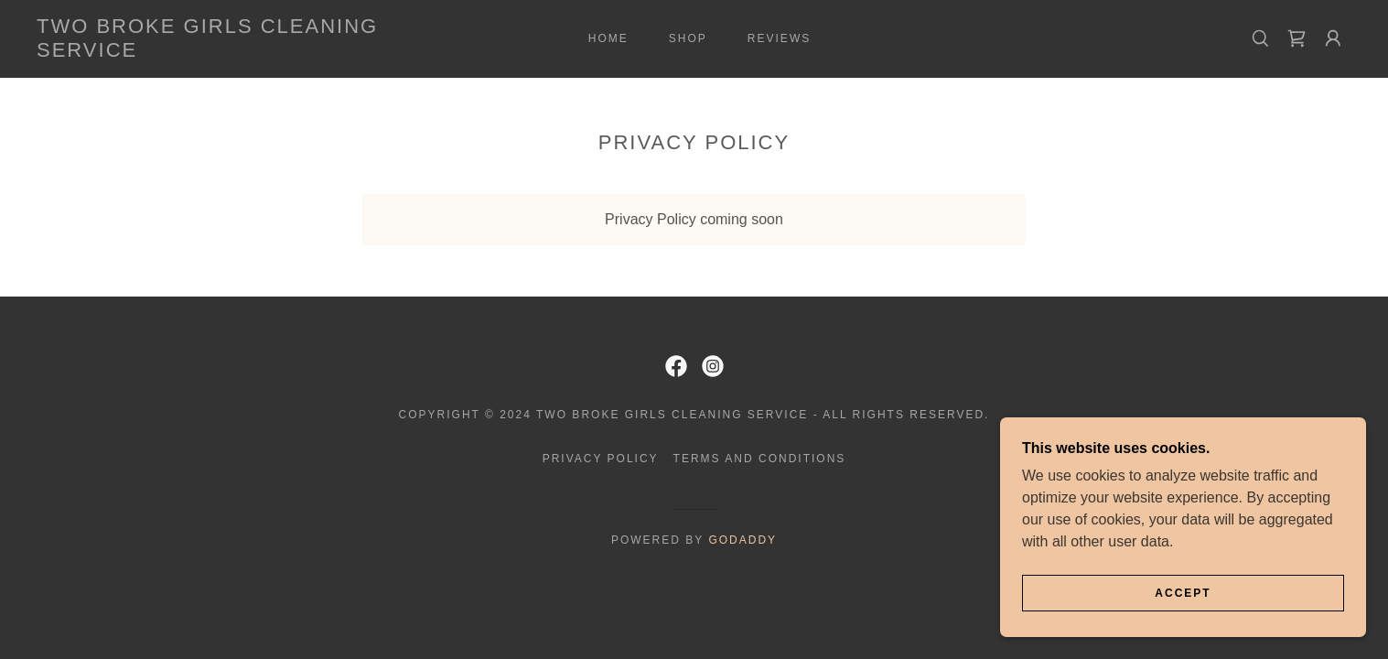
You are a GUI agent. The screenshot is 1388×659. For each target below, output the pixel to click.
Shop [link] (688, 38)
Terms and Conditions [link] (759, 458)
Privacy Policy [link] (601, 458)
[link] (219, 51)
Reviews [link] (779, 38)
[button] (1333, 38)
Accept (1182, 593)
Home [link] (608, 38)
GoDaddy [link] (742, 540)
